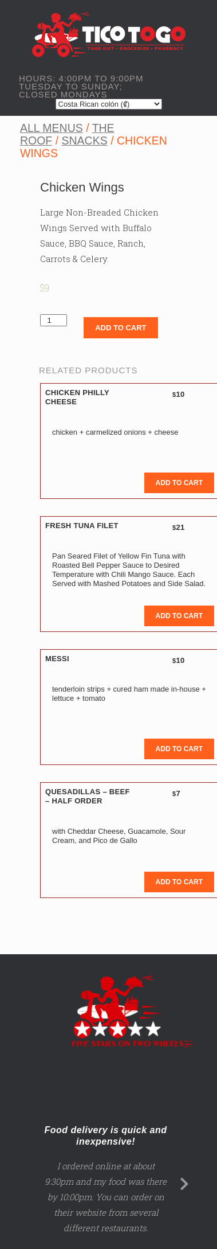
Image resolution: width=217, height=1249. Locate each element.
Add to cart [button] (179, 483)
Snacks (85, 140)
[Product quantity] (53, 320)
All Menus (51, 128)
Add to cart (120, 327)
